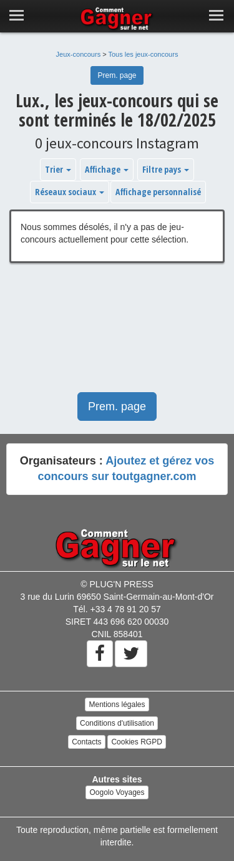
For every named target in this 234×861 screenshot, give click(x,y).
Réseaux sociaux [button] (69, 192)
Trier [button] (58, 169)
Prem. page (116, 75)
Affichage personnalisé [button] (158, 192)
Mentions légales (117, 704)
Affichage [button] (107, 169)
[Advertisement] (117, 334)
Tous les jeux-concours (143, 54)
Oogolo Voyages (116, 792)
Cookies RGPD (136, 742)
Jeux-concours (78, 54)
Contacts (86, 742)
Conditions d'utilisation (117, 723)
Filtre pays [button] (165, 169)
